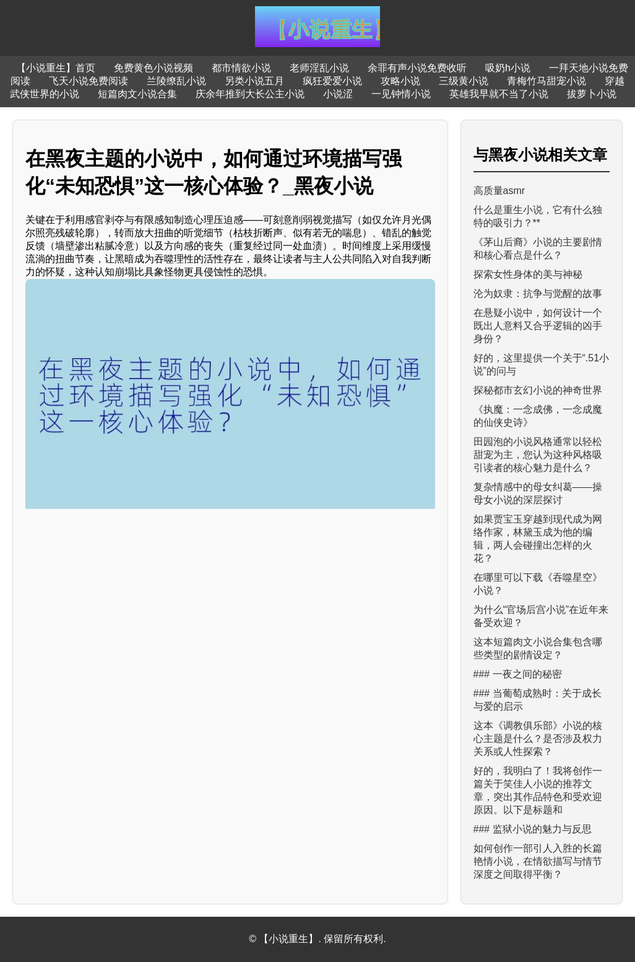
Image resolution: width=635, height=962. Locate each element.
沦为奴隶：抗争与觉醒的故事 (537, 293)
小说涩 (338, 94)
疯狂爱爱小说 (332, 81)
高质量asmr (499, 190)
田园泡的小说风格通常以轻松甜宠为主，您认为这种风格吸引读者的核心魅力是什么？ (537, 454)
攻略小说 (400, 81)
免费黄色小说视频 (153, 68)
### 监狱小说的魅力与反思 (532, 829)
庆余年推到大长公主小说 (250, 94)
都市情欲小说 (241, 68)
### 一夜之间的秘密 (517, 674)
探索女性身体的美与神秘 (527, 274)
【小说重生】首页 (55, 68)
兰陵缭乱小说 (176, 81)
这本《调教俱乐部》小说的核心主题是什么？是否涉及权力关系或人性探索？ (537, 738)
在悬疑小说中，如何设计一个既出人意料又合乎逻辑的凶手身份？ (537, 325)
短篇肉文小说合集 (137, 94)
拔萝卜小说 (591, 94)
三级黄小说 (463, 81)
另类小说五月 (254, 81)
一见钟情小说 (401, 94)
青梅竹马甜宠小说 (546, 81)
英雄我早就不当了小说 (498, 94)
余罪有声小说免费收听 (417, 68)
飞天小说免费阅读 (88, 81)
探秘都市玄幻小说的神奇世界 (537, 390)
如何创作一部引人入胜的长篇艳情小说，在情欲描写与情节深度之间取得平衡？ (537, 861)
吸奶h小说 (507, 68)
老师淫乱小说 (319, 68)
